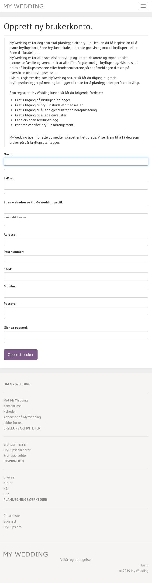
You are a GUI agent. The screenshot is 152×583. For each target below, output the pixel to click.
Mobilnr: (10, 286)
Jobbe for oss (13, 422)
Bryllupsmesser (15, 444)
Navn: (8, 154)
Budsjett (9, 521)
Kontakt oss (12, 406)
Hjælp (144, 565)
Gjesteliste (11, 515)
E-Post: (9, 178)
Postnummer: (14, 252)
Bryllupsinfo (12, 527)
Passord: (10, 303)
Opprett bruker (21, 354)
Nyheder (9, 411)
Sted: (8, 269)
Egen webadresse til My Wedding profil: (33, 202)
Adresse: (10, 234)
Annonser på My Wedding (22, 417)
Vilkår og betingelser (76, 559)
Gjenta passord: (16, 327)
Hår (6, 488)
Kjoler (8, 483)
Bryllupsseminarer (17, 450)
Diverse (8, 477)
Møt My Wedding (15, 400)
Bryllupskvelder (15, 455)
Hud (6, 494)
